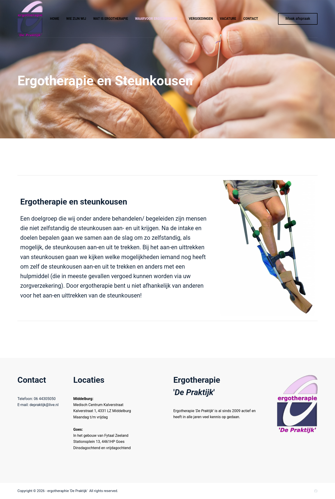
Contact (250, 19)
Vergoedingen (201, 19)
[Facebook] (316, 491)
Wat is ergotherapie (110, 19)
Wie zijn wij (76, 19)
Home (54, 19)
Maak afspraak (297, 18)
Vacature (228, 19)
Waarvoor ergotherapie (159, 19)
